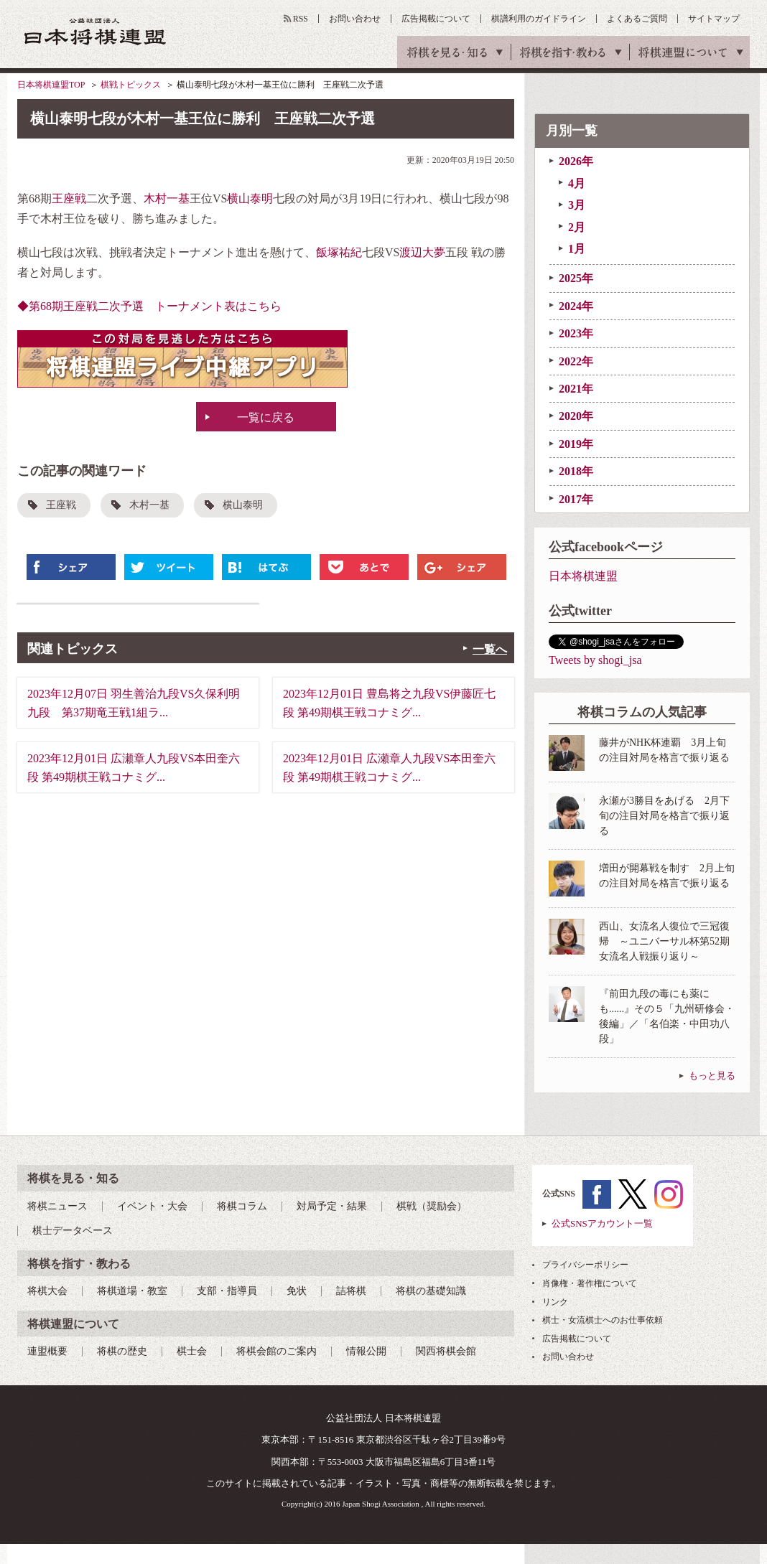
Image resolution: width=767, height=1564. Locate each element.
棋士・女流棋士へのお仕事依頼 (602, 1320)
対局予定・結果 (332, 1206)
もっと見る (712, 1075)
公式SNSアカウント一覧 (602, 1223)
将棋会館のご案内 (276, 1351)
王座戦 (69, 198)
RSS (300, 19)
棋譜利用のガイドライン (538, 19)
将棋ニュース (57, 1206)
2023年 (576, 333)
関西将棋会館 (446, 1351)
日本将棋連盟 (583, 576)
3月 (576, 205)
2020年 (576, 416)
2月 (576, 227)
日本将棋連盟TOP (51, 85)
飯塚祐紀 (339, 252)
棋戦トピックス (131, 85)
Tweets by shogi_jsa (595, 660)
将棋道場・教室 (132, 1291)
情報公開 (366, 1351)
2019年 (576, 444)
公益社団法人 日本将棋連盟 (95, 31)
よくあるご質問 (637, 19)
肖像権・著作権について (589, 1283)
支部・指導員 (227, 1291)
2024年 (576, 306)
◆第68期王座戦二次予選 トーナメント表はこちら (149, 306)
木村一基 (167, 198)
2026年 (576, 161)
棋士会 (192, 1351)
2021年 (576, 389)
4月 (576, 183)
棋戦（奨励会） (431, 1206)
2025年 (576, 278)
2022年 (576, 361)
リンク (555, 1302)
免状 (297, 1291)
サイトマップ (714, 19)
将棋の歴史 (122, 1351)
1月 (576, 249)
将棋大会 (47, 1291)
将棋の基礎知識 (431, 1291)
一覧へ (490, 649)
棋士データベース (72, 1230)
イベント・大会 (152, 1206)
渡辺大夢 (422, 252)
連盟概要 (47, 1351)
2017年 (576, 499)
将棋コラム (242, 1206)
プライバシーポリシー (585, 1265)
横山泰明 (250, 198)
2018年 (576, 471)
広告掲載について (435, 19)
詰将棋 (351, 1291)
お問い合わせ (355, 19)
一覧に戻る (265, 417)
